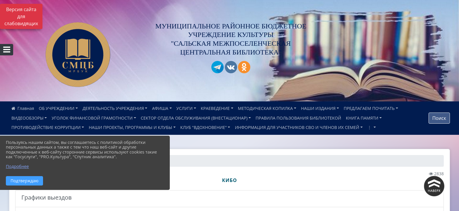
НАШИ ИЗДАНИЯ (318, 108)
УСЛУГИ (185, 108)
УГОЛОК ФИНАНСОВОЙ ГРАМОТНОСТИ (92, 118)
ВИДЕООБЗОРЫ (27, 118)
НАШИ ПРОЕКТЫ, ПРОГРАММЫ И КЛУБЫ (130, 127)
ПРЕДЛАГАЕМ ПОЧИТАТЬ (369, 108)
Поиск (439, 118)
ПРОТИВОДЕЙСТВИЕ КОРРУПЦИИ (46, 127)
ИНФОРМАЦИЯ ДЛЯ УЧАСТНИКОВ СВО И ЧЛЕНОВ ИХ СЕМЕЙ (297, 127)
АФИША (160, 108)
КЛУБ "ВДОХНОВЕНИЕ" (203, 127)
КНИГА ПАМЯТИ (362, 118)
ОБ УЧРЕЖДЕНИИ (57, 108)
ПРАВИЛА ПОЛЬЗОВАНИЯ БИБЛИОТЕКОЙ (298, 118)
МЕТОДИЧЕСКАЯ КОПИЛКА (265, 108)
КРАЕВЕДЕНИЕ (215, 108)
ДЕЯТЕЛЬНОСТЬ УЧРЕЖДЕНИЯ (113, 108)
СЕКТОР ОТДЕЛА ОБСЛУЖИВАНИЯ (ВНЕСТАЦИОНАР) (194, 118)
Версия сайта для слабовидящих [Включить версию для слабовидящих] (21, 16)
